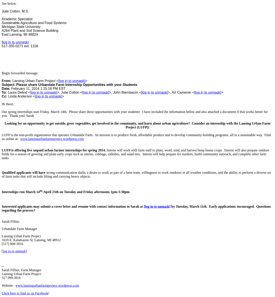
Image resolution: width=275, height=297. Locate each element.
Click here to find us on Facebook (25, 293)
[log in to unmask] (15, 42)
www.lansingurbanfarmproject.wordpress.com (52, 139)
